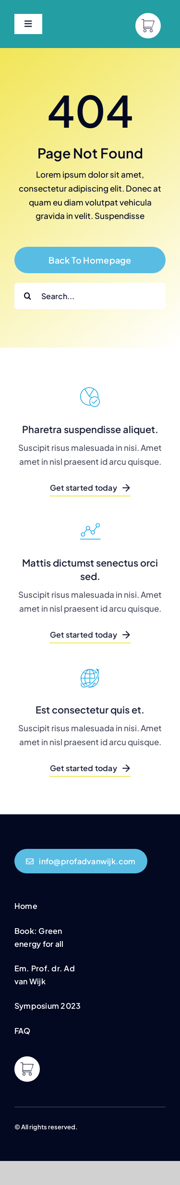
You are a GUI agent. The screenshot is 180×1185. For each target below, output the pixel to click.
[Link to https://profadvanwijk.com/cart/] (148, 25)
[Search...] (90, 296)
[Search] (27, 296)
